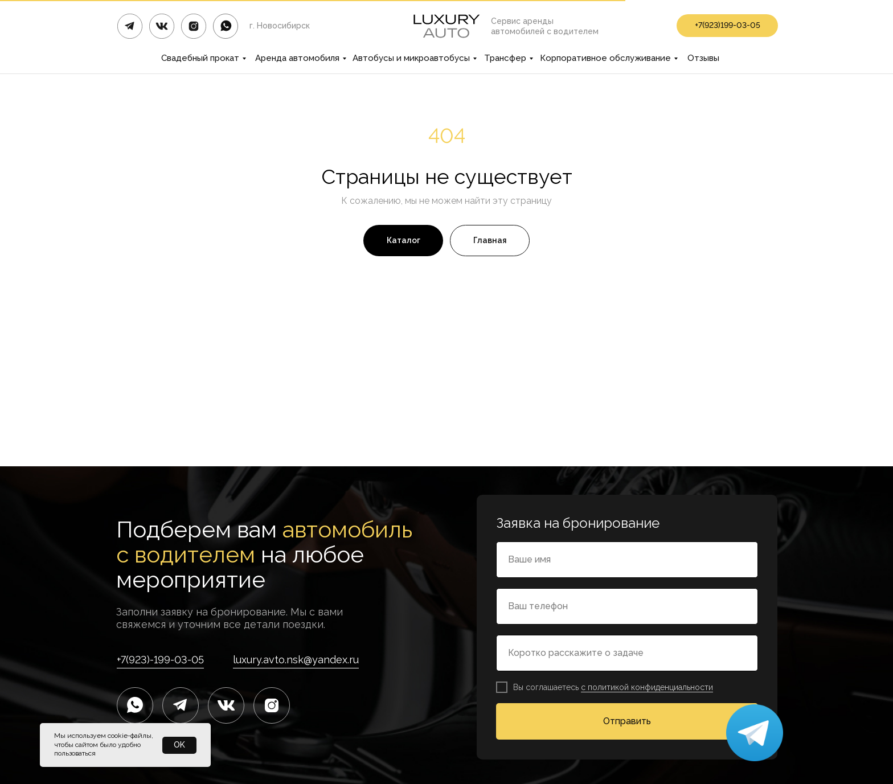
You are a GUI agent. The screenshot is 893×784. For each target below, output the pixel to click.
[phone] (627, 606)
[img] (225, 26)
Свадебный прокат (200, 58)
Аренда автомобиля (297, 58)
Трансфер (505, 58)
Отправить (627, 721)
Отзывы (703, 58)
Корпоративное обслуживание (605, 58)
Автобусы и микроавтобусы (411, 58)
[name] (627, 559)
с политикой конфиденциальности (647, 687)
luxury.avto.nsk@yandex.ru (296, 660)
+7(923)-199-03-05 (160, 660)
